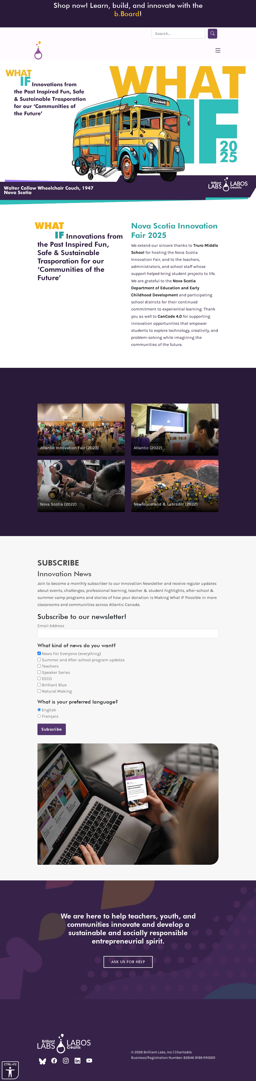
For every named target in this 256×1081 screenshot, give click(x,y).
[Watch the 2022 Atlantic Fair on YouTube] (175, 430)
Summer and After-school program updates (81, 659)
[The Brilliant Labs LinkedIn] (77, 1061)
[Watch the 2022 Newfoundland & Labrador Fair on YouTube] (175, 486)
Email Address (50, 625)
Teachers (48, 666)
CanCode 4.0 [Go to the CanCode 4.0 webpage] (170, 316)
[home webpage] (38, 50)
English (46, 709)
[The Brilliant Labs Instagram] (66, 1061)
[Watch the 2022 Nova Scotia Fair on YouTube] (81, 486)
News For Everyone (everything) (69, 653)
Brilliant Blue (52, 684)
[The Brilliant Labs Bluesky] (42, 1061)
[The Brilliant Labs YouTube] (89, 1061)
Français (47, 716)
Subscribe (51, 729)
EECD (44, 678)
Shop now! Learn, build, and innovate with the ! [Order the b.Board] (128, 9)
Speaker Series (53, 672)
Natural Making (54, 691)
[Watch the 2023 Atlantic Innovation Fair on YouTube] (81, 430)
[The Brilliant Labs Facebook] (54, 1061)
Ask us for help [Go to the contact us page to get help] (128, 962)
